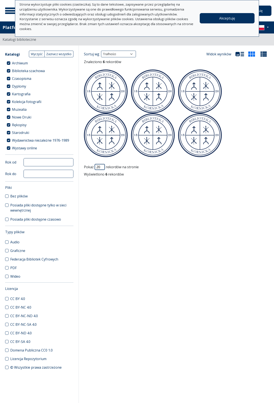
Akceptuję (227, 18)
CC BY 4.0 (17, 298)
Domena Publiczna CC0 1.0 (31, 350)
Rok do (10, 173)
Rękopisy (19, 125)
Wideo (15, 276)
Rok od (10, 162)
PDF (13, 267)
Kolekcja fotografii (26, 101)
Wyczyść (37, 54)
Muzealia (19, 109)
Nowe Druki (21, 117)
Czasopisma (21, 78)
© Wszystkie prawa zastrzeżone (36, 367)
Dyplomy (19, 86)
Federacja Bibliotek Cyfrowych (34, 259)
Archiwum (20, 63)
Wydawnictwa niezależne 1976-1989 (40, 140)
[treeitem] (39, 63)
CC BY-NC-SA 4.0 (23, 324)
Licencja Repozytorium (28, 358)
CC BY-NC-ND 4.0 (24, 316)
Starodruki (20, 132)
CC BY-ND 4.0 (21, 333)
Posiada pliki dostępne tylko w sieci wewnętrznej (38, 208)
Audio (14, 242)
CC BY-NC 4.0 (20, 307)
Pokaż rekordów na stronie (111, 167)
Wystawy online (24, 148)
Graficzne (17, 250)
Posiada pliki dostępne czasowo (35, 219)
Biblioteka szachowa (28, 70)
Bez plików (19, 196)
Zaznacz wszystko (58, 54)
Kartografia (21, 94)
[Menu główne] (10, 11)
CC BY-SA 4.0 (20, 341)
